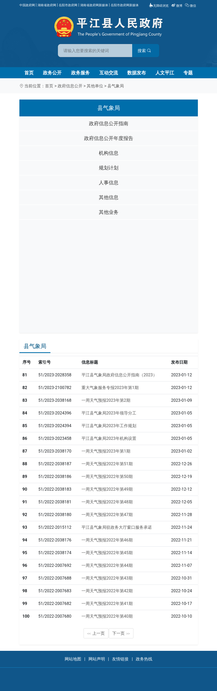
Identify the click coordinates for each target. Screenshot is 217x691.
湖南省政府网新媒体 (94, 5)
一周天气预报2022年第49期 (107, 489)
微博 (177, 6)
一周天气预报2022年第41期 (107, 603)
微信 (191, 6)
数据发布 (136, 72)
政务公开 (52, 72)
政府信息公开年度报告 (108, 138)
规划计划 (108, 168)
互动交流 (108, 72)
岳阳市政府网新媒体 (125, 5)
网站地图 (73, 659)
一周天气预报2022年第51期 (107, 463)
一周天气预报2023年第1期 (105, 451)
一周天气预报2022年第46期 (107, 540)
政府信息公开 (70, 85)
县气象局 (115, 85)
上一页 (96, 633)
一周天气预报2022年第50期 (107, 476)
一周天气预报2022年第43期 (107, 578)
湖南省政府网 (47, 5)
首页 (29, 72)
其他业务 (108, 212)
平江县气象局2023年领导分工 (108, 413)
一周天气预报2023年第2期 (105, 400)
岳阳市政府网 (68, 5)
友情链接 (120, 659)
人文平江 (164, 72)
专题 (188, 72)
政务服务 (80, 72)
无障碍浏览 (159, 6)
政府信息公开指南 (108, 123)
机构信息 (108, 153)
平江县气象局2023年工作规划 (108, 425)
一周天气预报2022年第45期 (107, 552)
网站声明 (96, 659)
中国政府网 (27, 5)
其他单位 (95, 85)
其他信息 (108, 197)
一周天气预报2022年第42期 (107, 590)
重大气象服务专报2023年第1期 (110, 387)
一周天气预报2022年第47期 (107, 514)
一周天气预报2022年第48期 (107, 501)
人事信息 (108, 183)
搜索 (145, 50)
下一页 (121, 633)
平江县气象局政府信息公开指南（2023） (119, 374)
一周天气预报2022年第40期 (107, 616)
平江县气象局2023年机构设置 (108, 438)
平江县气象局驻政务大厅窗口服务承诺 (116, 527)
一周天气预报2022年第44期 (107, 565)
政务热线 (144, 659)
